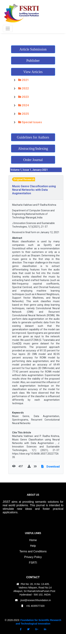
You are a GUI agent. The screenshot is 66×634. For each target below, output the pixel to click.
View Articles (33, 72)
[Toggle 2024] (14, 105)
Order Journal (33, 160)
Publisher (33, 60)
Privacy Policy (33, 557)
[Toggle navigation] (8, 28)
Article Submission (33, 49)
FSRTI (33, 562)
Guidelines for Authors (33, 137)
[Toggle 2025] (14, 113)
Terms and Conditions (33, 551)
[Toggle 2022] (14, 88)
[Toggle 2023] (14, 96)
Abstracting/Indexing (33, 148)
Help (33, 545)
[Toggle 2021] (14, 79)
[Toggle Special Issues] (14, 122)
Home (33, 540)
